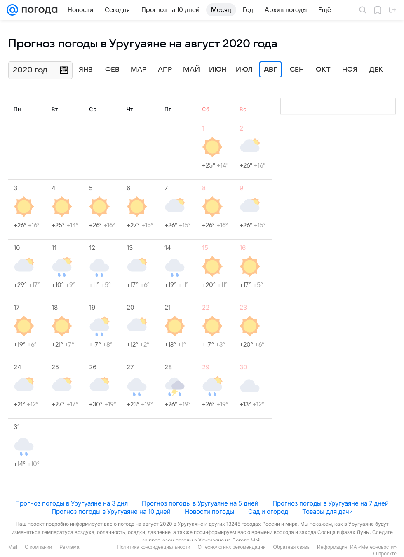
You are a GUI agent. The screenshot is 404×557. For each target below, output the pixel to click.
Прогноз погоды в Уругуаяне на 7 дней (330, 503)
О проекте (385, 554)
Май (191, 69)
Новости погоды (209, 511)
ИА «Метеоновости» (373, 547)
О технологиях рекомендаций (231, 547)
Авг (270, 69)
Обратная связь (291, 547)
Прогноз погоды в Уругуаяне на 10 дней (111, 511)
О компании (38, 547)
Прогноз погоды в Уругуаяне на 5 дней (200, 503)
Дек (376, 69)
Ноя (349, 69)
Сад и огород (268, 511)
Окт (323, 69)
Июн (217, 69)
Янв (86, 69)
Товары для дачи (327, 511)
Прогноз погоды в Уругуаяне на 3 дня (71, 503)
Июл (244, 69)
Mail (12, 547)
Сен (297, 69)
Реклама (69, 547)
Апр (165, 69)
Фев (112, 69)
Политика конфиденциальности (153, 547)
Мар (138, 69)
